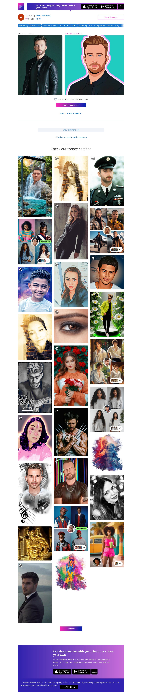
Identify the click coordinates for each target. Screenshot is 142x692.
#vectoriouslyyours (50, 25)
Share (110, 17)
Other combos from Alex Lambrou (71, 137)
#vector (73, 25)
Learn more (55, 685)
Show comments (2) (71, 130)
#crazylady (23, 25)
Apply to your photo (71, 105)
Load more (71, 628)
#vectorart (64, 25)
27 (38, 19)
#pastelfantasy (112, 25)
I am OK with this (69, 687)
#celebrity (83, 25)
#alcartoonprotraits (97, 25)
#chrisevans (35, 25)
